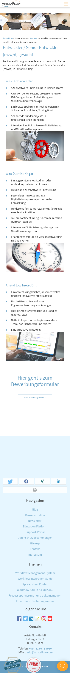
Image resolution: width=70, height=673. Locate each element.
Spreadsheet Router (35, 654)
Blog (35, 579)
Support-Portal (35, 602)
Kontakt (35, 618)
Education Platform (35, 596)
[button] (10, 551)
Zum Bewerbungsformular (35, 398)
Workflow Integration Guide (35, 648)
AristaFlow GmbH (39, 666)
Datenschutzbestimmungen (35, 607)
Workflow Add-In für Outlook (35, 660)
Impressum (35, 624)
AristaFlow (8, 38)
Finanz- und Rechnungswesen (35, 671)
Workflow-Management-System (35, 643)
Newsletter (34, 590)
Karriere (33, 38)
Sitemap (34, 613)
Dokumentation (35, 585)
